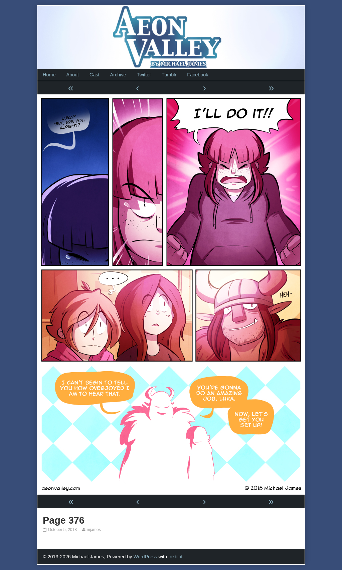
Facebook (197, 74)
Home (49, 74)
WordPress (145, 556)
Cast (95, 74)
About (72, 74)
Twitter (144, 74)
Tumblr (169, 74)
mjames (94, 529)
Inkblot (175, 556)
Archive (118, 74)
